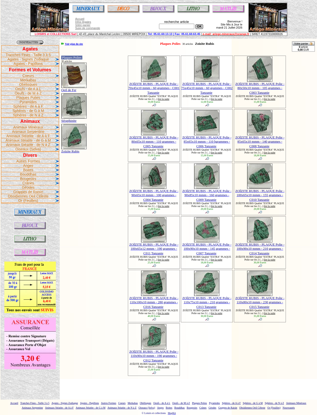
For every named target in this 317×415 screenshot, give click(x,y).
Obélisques (28, 84)
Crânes (28, 183)
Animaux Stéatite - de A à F (28, 136)
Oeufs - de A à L (28, 89)
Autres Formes (28, 161)
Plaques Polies (28, 98)
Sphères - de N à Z (28, 115)
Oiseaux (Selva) (28, 149)
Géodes (28, 187)
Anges (28, 165)
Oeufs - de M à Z (28, 93)
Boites (28, 170)
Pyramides (28, 102)
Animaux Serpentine (28, 131)
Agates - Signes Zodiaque (28, 59)
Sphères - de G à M (28, 111)
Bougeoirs (28, 179)
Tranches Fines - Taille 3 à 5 (28, 55)
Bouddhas (28, 174)
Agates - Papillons (28, 64)
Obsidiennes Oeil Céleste (28, 196)
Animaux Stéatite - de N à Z (28, 145)
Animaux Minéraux (28, 127)
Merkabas (28, 80)
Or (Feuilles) (28, 200)
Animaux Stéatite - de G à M (28, 140)
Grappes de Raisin (28, 192)
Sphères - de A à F (28, 106)
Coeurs (28, 76)
